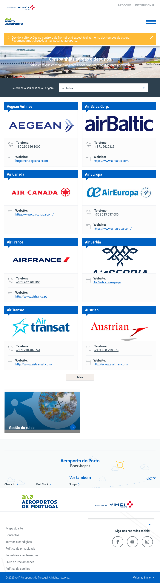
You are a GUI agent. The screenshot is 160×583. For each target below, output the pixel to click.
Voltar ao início (142, 577)
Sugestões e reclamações (22, 555)
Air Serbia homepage (107, 282)
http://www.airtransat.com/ (33, 364)
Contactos (12, 535)
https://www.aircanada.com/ (34, 214)
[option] (42, 410)
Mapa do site (14, 528)
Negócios (124, 5)
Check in (9, 484)
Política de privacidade (20, 548)
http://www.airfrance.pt (31, 296)
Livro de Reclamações (20, 562)
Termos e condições (19, 541)
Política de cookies (18, 568)
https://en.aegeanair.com (31, 161)
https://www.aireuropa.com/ (112, 229)
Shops (73, 484)
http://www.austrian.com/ (110, 364)
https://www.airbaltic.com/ (111, 161)
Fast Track (42, 484)
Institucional (144, 5)
